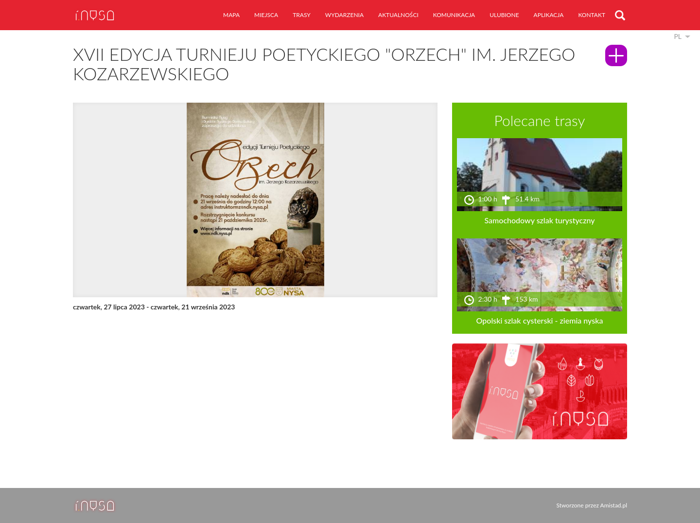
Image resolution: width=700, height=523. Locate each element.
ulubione (504, 14)
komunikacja (454, 14)
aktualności (398, 14)
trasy (302, 14)
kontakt (591, 14)
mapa (231, 14)
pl (678, 36)
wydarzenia (344, 14)
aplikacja (549, 14)
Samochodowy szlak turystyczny (539, 220)
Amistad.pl (613, 505)
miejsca (266, 14)
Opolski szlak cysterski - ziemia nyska (539, 320)
